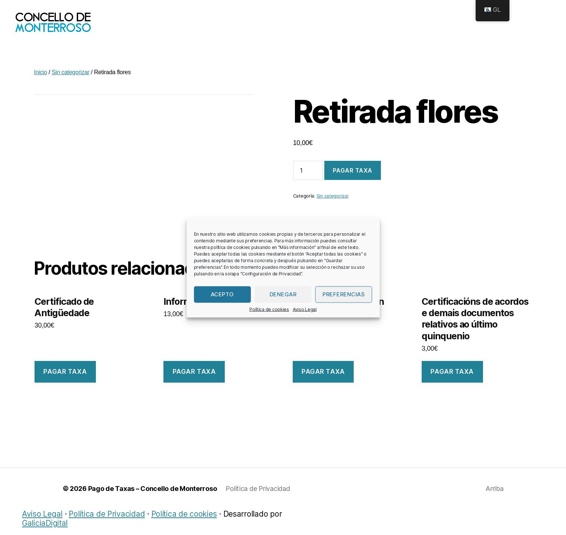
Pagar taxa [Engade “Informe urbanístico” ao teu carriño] (194, 379)
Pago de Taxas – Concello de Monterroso (152, 496)
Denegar (283, 294)
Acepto (222, 294)
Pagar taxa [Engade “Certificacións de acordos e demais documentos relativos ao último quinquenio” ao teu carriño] (452, 379)
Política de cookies (269, 309)
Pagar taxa (352, 177)
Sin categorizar (71, 79)
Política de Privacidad (258, 496)
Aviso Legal (305, 309)
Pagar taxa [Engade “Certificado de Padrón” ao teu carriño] (323, 379)
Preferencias (343, 294)
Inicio (40, 79)
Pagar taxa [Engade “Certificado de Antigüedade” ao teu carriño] (65, 379)
